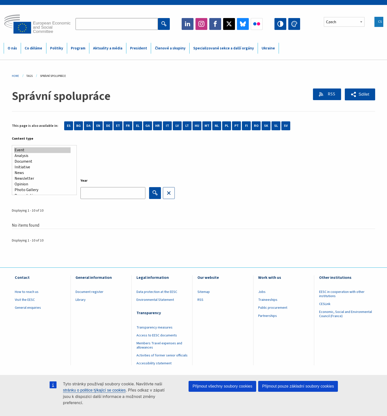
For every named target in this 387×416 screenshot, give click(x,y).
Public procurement (272, 307)
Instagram (201, 24)
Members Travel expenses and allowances (159, 345)
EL (137, 125)
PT (236, 125)
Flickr (257, 24)
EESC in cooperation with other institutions (342, 294)
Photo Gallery (42, 190)
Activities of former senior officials (162, 355)
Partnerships (267, 315)
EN (98, 125)
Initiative (42, 167)
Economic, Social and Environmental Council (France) (345, 314)
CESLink (324, 304)
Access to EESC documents (156, 335)
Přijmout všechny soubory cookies (222, 386)
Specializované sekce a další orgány (223, 48)
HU (197, 125)
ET (118, 125)
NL (217, 125)
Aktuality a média (107, 48)
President (138, 48)
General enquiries (28, 307)
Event (42, 150)
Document (42, 161)
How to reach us (27, 291)
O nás (12, 48)
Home (15, 76)
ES (69, 125)
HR (157, 125)
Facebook (215, 24)
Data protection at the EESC (156, 291)
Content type (22, 138)
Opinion (42, 184)
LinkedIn (188, 24)
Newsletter (42, 178)
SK (266, 125)
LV (177, 125)
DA (88, 125)
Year (84, 180)
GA (147, 125)
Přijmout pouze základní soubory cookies (298, 386)
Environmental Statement (155, 299)
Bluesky (243, 24)
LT (187, 125)
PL (227, 125)
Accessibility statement (154, 363)
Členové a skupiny (170, 48)
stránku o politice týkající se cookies (94, 390)
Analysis (42, 156)
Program (78, 48)
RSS (331, 94)
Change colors (294, 24)
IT (167, 125)
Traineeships (267, 299)
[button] (360, 94)
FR (128, 125)
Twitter (229, 24)
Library (81, 299)
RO (256, 125)
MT (207, 125)
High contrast (280, 24)
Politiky (56, 48)
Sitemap (203, 291)
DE (108, 125)
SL (276, 125)
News (42, 173)
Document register (89, 291)
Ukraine (268, 48)
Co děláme (33, 48)
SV (286, 125)
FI (246, 125)
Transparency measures (154, 327)
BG (78, 125)
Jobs (262, 291)
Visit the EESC (25, 299)
